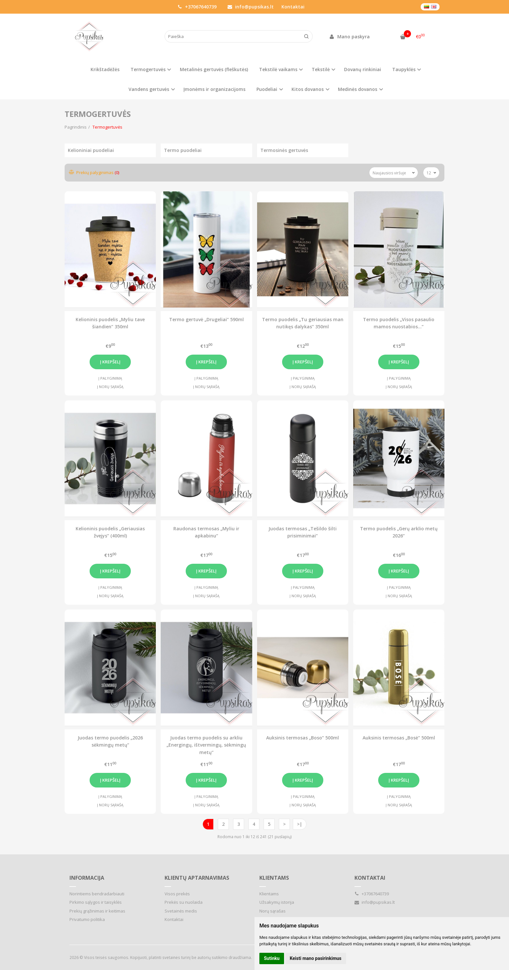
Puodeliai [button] (266, 89)
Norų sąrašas (272, 911)
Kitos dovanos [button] (308, 89)
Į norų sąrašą (110, 386)
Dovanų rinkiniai (362, 69)
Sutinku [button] (271, 958)
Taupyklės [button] (404, 69)
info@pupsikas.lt (251, 7)
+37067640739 (197, 7)
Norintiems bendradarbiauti (96, 894)
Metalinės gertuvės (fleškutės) (214, 69)
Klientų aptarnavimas (197, 877)
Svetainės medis (181, 911)
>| (299, 824)
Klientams (274, 877)
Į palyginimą (110, 378)
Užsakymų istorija (276, 902)
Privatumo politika (87, 919)
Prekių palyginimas (94, 172)
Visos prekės (177, 894)
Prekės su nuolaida (184, 902)
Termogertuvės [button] (148, 69)
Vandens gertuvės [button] (149, 89)
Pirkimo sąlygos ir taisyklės (95, 902)
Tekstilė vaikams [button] (278, 69)
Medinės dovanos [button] (357, 89)
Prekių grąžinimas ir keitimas (97, 911)
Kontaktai (292, 7)
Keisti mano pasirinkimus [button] (315, 958)
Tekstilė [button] (321, 69)
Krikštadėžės (105, 69)
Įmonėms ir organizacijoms (214, 89)
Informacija (86, 877)
